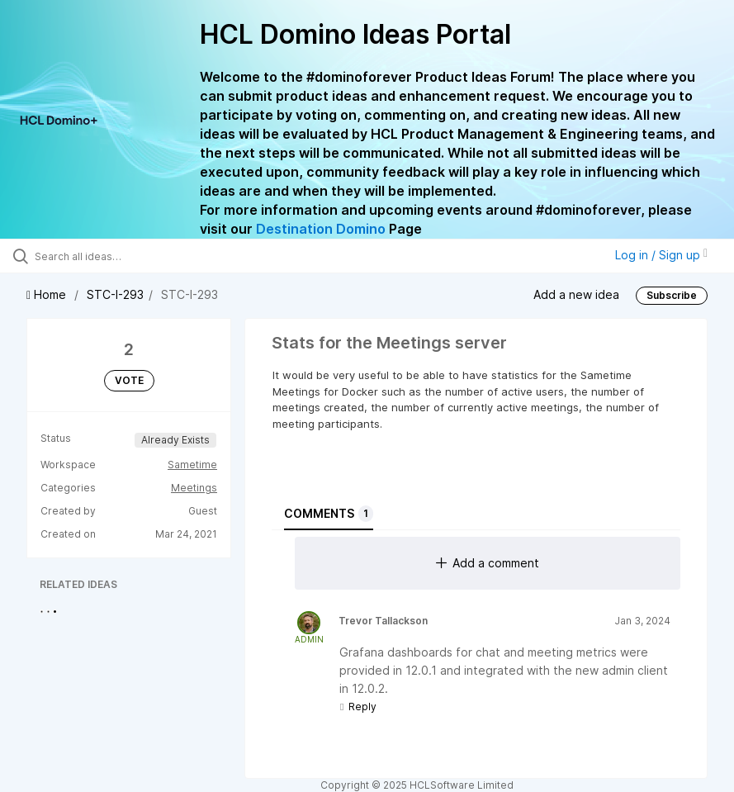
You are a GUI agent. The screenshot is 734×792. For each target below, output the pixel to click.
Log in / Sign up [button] (661, 255)
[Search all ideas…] (111, 256)
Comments (328, 513)
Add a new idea (576, 294)
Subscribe (671, 295)
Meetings (194, 487)
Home (47, 294)
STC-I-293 (115, 294)
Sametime (192, 464)
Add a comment (487, 563)
